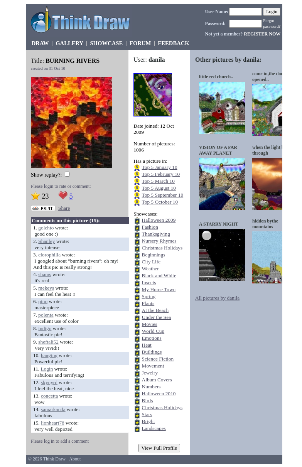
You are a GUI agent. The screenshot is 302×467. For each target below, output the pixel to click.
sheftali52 (48, 342)
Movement (153, 366)
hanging (49, 355)
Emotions (152, 338)
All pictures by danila (217, 298)
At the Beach (155, 310)
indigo (44, 328)
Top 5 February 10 (161, 174)
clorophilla (49, 255)
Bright (148, 421)
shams (44, 274)
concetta (49, 396)
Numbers (151, 386)
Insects (149, 282)
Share (64, 208)
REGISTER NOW (262, 34)
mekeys (46, 288)
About (75, 459)
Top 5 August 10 (159, 188)
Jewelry (150, 373)
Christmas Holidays (162, 248)
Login (47, 369)
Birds (147, 400)
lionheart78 (52, 423)
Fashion (150, 227)
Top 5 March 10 (158, 181)
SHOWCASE (106, 43)
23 (45, 196)
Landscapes (154, 428)
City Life (151, 262)
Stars (147, 414)
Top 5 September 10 (163, 195)
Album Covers (157, 380)
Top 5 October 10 (160, 202)
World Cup (153, 331)
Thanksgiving (156, 234)
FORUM (140, 43)
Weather (150, 268)
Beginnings (153, 255)
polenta (45, 315)
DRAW (40, 43)
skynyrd (49, 382)
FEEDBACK (173, 43)
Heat (147, 345)
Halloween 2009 (159, 220)
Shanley (46, 241)
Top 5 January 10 (159, 167)
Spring (149, 296)
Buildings (152, 352)
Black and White (159, 275)
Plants (148, 303)
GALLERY (69, 43)
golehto (46, 228)
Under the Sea (156, 317)
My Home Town (159, 289)
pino (42, 301)
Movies (149, 324)
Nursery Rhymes (159, 241)
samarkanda (53, 409)
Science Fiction (158, 359)
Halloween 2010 (159, 393)
